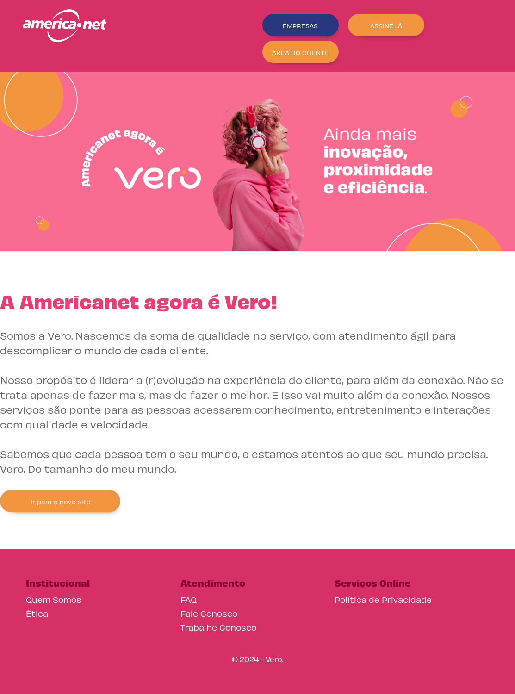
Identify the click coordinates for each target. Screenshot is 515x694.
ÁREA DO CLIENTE (300, 52)
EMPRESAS (300, 25)
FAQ (188, 599)
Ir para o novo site (60, 501)
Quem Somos (53, 599)
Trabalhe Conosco (218, 626)
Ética (37, 613)
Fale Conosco (208, 613)
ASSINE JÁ (386, 25)
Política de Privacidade (383, 599)
